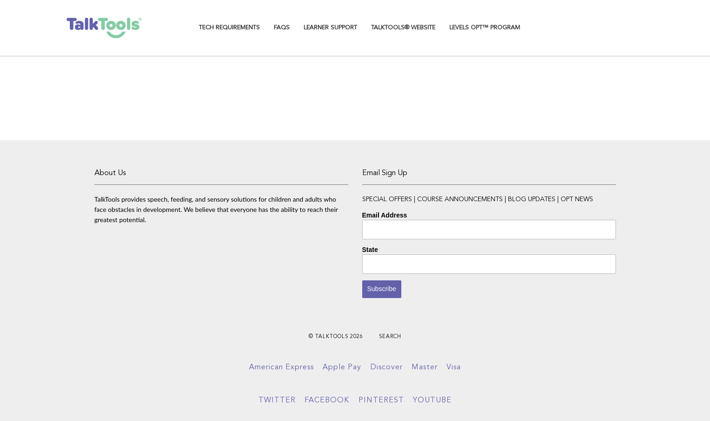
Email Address (384, 215)
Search (390, 337)
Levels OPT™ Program (484, 28)
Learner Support (330, 28)
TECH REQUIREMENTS (229, 28)
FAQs (282, 28)
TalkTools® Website (403, 28)
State (370, 249)
